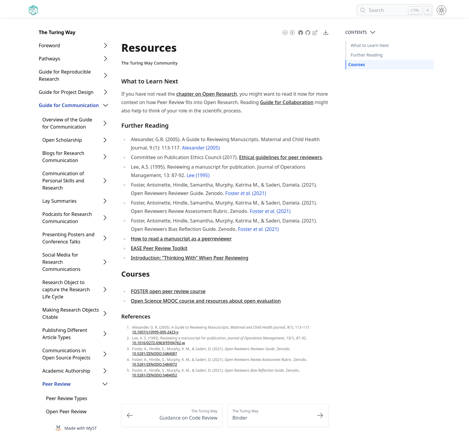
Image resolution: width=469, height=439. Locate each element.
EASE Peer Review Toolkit (159, 248)
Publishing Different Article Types (64, 334)
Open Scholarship (62, 140)
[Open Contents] (372, 32)
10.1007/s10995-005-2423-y (155, 332)
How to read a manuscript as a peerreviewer (181, 238)
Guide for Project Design (66, 92)
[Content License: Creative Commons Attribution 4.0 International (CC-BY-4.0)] (288, 32)
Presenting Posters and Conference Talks (68, 238)
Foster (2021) (245, 193)
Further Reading (367, 55)
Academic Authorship (66, 371)
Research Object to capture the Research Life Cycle (66, 289)
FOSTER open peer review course (168, 291)
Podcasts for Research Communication (67, 218)
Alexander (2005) (201, 147)
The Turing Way (57, 32)
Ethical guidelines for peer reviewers (280, 157)
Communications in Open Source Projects (66, 354)
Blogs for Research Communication (63, 157)
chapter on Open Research (206, 94)
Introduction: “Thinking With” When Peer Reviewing (189, 257)
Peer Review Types (66, 398)
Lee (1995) (198, 175)
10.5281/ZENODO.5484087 (154, 353)
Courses (356, 64)
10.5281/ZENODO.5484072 (154, 364)
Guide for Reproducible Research (65, 75)
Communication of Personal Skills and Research (63, 180)
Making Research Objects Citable (70, 313)
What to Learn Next (370, 45)
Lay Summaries (59, 201)
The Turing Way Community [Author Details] (149, 63)
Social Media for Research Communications (61, 261)
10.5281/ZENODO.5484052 (154, 375)
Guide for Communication (69, 105)
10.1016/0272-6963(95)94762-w (158, 342)
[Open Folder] (105, 45)
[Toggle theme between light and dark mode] (441, 10)
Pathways (49, 58)
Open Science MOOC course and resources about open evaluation (206, 301)
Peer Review (56, 384)
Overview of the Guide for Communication (67, 123)
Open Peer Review (66, 411)
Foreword (49, 45)
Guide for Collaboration (286, 102)
